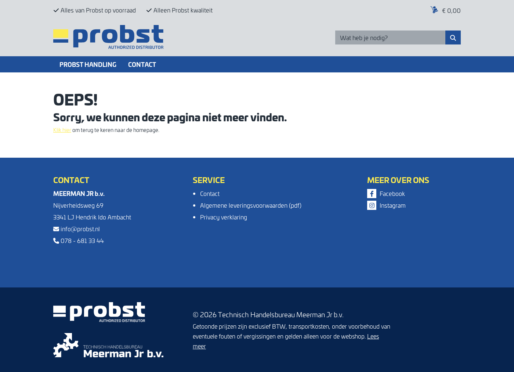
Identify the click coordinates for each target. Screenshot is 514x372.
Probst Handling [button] (87, 64)
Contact (210, 193)
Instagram (386, 205)
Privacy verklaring (223, 217)
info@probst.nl (76, 229)
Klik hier (62, 129)
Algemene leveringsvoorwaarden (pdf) (250, 205)
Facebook (386, 193)
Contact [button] (142, 64)
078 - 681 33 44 (78, 240)
